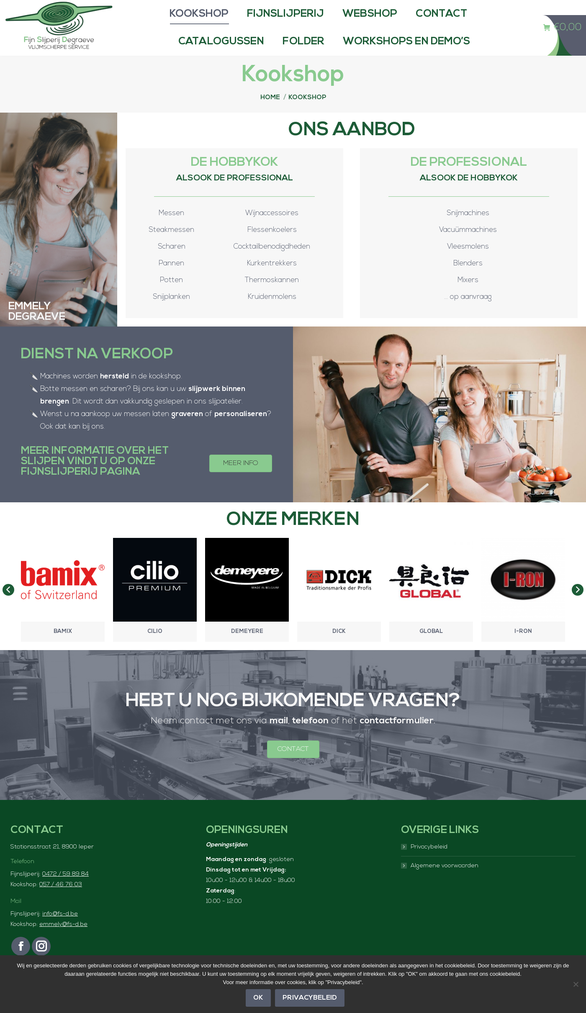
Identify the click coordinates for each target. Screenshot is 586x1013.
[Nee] (575, 984)
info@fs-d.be (60, 931)
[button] (8, 606)
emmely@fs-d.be (63, 941)
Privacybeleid (429, 864)
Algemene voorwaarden (444, 882)
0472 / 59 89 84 (65, 891)
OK (258, 998)
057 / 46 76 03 (60, 901)
